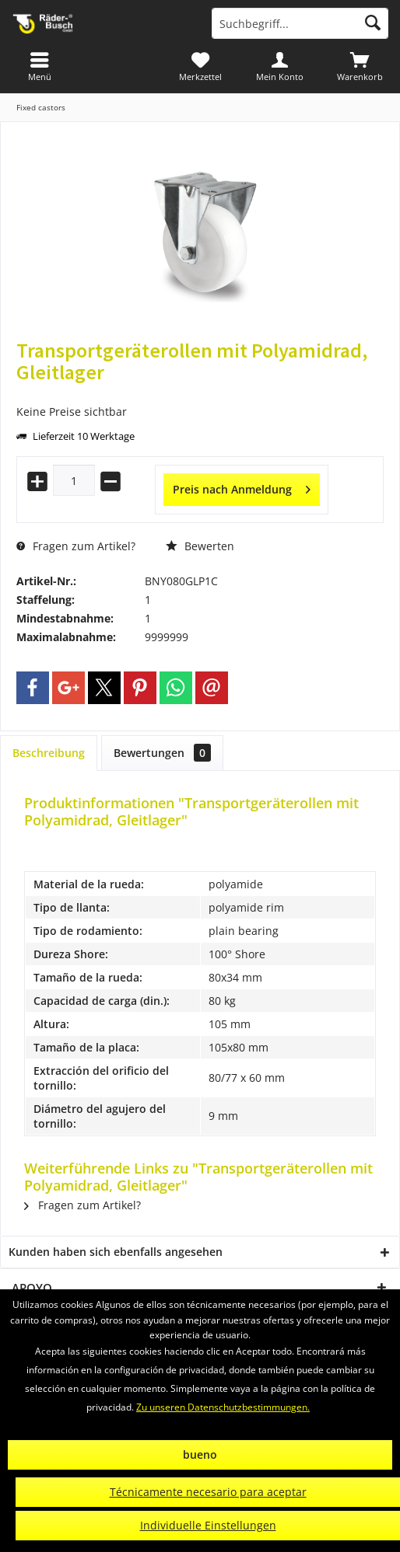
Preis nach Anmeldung (242, 487)
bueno (200, 1454)
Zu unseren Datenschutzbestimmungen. (223, 1407)
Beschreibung (48, 752)
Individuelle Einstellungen (208, 1525)
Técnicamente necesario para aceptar (208, 1491)
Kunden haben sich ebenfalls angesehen (116, 1251)
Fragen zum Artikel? (75, 546)
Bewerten (200, 546)
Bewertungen (162, 753)
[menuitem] (360, 66)
